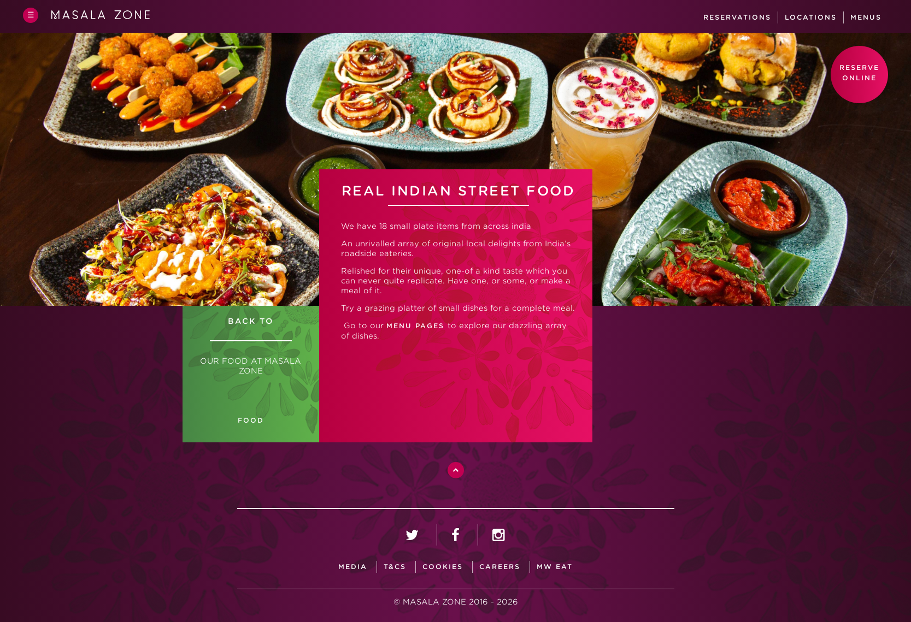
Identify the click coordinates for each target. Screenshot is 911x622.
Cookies (442, 566)
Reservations (737, 17)
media (352, 566)
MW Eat (555, 566)
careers (499, 566)
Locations (811, 17)
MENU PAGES (417, 326)
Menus (865, 17)
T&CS (395, 566)
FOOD (251, 420)
